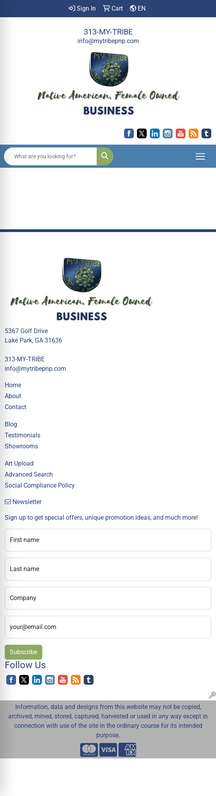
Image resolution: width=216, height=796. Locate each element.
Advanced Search (29, 474)
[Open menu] (200, 156)
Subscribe (23, 652)
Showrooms (21, 446)
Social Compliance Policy (40, 485)
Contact (15, 407)
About (13, 396)
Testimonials (22, 435)
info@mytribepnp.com (108, 41)
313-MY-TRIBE (108, 31)
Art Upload (19, 463)
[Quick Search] (50, 156)
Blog (11, 424)
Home (13, 385)
